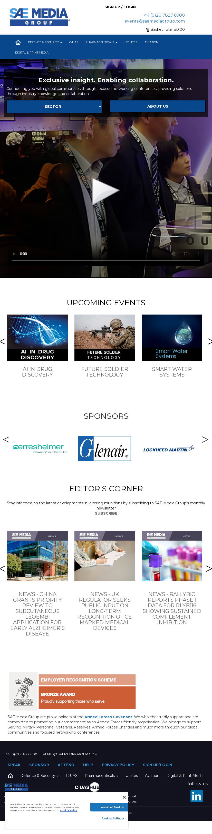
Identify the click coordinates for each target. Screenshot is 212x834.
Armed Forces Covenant (108, 717)
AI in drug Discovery (37, 372)
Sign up (151, 765)
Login (166, 765)
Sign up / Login (120, 7)
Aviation (151, 42)
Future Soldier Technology (104, 372)
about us (157, 106)
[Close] (124, 797)
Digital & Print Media (32, 52)
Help (88, 765)
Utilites (131, 42)
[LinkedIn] (196, 796)
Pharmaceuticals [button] (101, 42)
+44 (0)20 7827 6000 (163, 15)
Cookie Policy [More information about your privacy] (68, 810)
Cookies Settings (113, 818)
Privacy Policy (118, 765)
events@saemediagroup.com (154, 21)
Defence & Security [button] (45, 42)
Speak (14, 765)
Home (18, 42)
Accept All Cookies (112, 807)
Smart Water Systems (172, 372)
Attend (66, 765)
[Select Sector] (54, 106)
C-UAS (73, 42)
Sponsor (39, 765)
